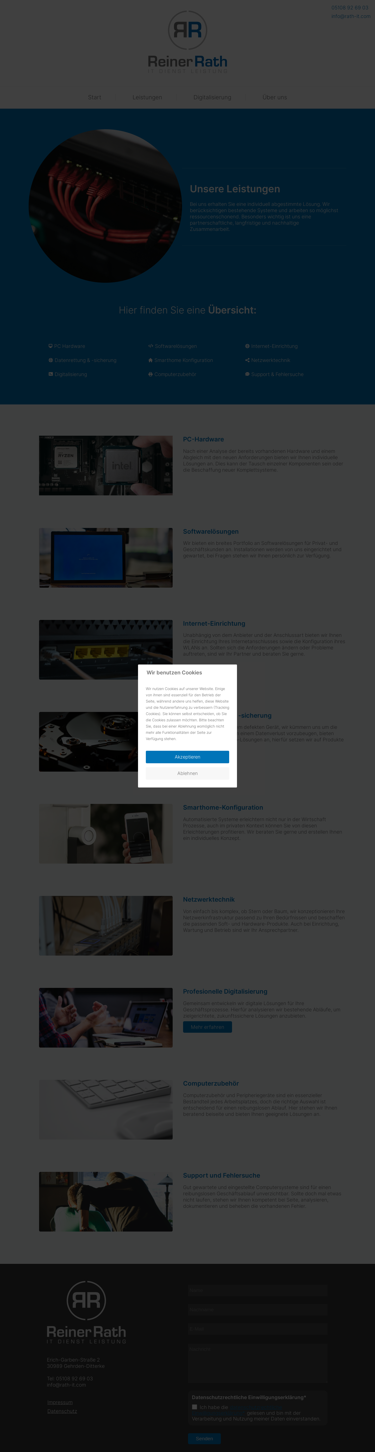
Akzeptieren (187, 757)
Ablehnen (187, 773)
